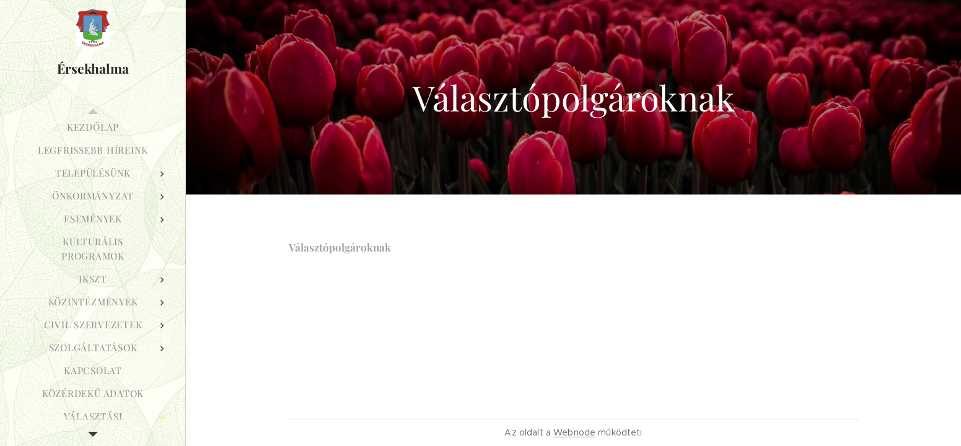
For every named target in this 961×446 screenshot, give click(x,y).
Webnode (574, 432)
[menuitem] (93, 127)
